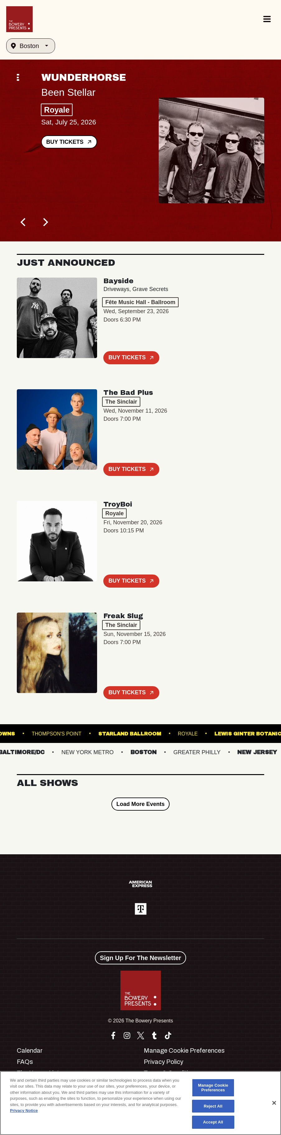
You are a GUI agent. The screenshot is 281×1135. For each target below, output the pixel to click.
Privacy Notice (24, 1110)
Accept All (213, 1122)
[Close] (274, 1103)
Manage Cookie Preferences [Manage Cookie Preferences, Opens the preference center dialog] (213, 1088)
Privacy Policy (163, 1061)
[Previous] (23, 222)
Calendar (30, 1050)
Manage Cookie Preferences (184, 1050)
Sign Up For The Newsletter (140, 957)
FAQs (25, 1061)
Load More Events (140, 804)
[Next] (45, 222)
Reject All (213, 1106)
